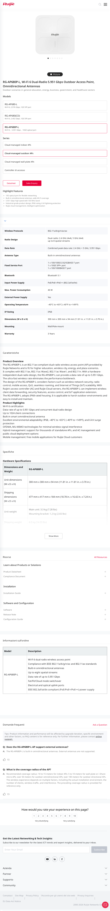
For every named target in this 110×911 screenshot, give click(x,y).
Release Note (9, 614)
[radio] (34, 816)
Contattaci (8, 895)
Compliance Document (14, 576)
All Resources (100, 557)
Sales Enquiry (36, 183)
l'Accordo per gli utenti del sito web (58, 895)
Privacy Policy (32, 895)
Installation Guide (12, 593)
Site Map (19, 895)
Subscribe (99, 849)
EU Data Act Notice (12, 901)
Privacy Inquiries (85, 895)
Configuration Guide (13, 619)
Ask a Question (100, 725)
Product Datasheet (12, 572)
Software (7, 610)
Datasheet (12, 183)
